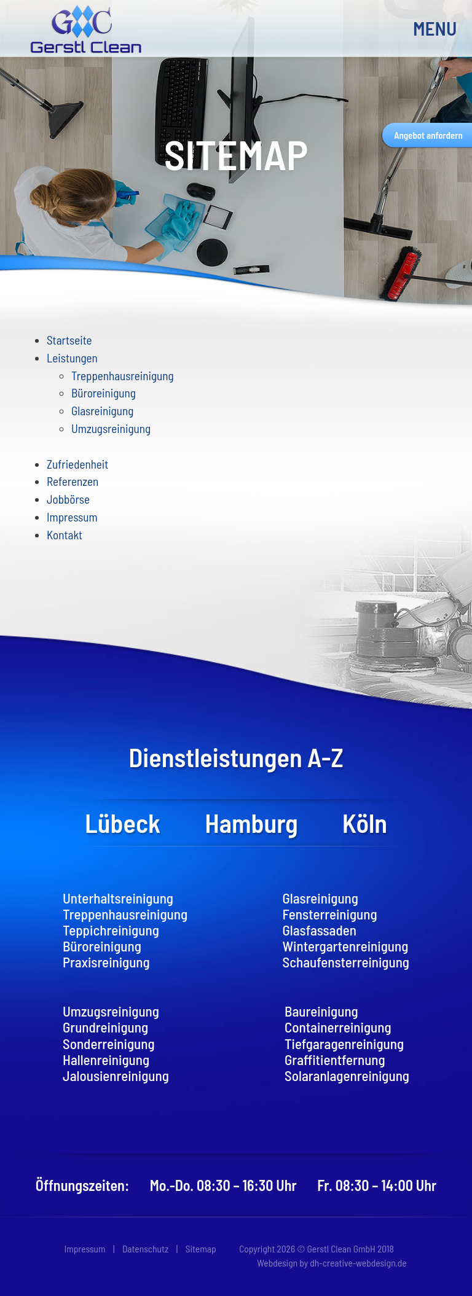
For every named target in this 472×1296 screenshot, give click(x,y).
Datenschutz (145, 1248)
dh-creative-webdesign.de (358, 1262)
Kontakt (64, 535)
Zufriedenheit (77, 464)
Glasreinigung (102, 411)
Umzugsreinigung (111, 428)
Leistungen (72, 358)
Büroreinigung (103, 393)
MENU (431, 28)
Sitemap (201, 1248)
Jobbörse (68, 499)
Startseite (69, 340)
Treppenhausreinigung (122, 376)
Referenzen (72, 481)
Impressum (72, 517)
